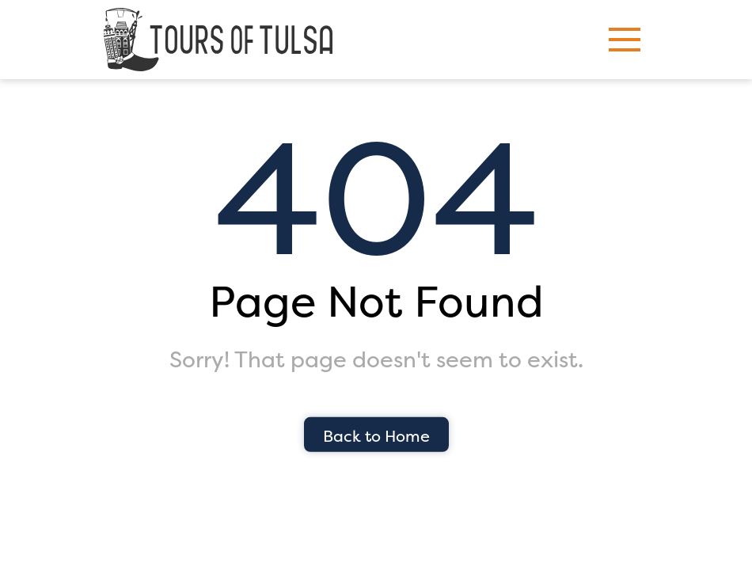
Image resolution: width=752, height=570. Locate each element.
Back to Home (376, 435)
